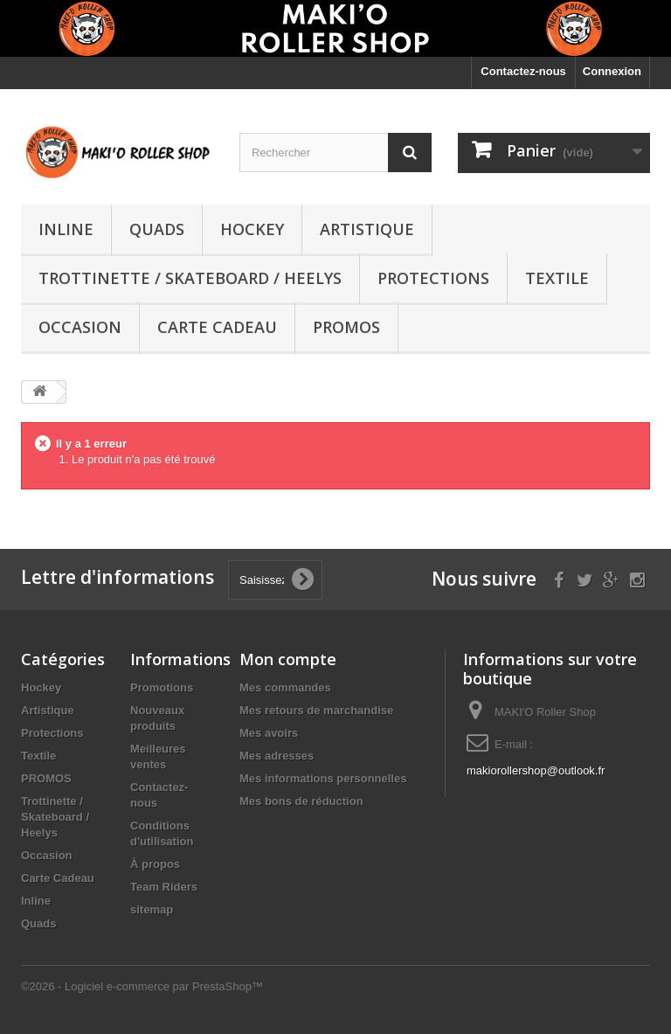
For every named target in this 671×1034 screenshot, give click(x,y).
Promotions (161, 687)
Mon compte (287, 659)
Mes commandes (285, 687)
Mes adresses (276, 755)
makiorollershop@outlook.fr (536, 770)
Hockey (252, 229)
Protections (433, 277)
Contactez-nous (523, 71)
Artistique (367, 229)
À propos (155, 864)
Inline (65, 229)
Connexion (612, 71)
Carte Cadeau (217, 326)
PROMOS (346, 326)
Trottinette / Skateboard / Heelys (190, 277)
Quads (156, 229)
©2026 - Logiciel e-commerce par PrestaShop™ (142, 986)
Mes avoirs (268, 732)
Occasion (79, 326)
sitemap (151, 909)
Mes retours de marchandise (316, 710)
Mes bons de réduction (301, 801)
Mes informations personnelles (322, 778)
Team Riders (163, 886)
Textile (557, 277)
